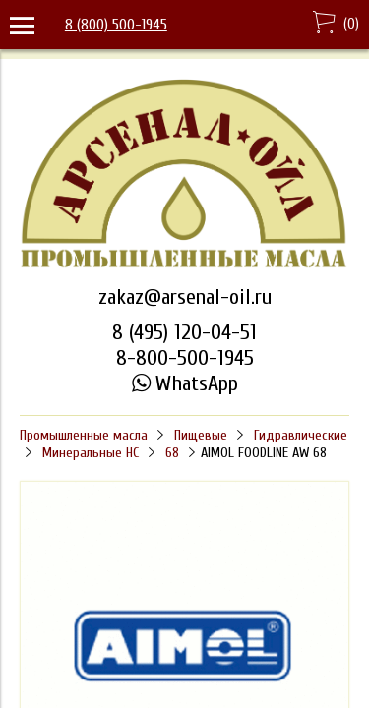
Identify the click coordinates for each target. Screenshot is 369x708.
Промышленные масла (84, 435)
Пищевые (200, 435)
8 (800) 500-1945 (116, 24)
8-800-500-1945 (185, 358)
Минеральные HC (90, 452)
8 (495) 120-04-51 (184, 332)
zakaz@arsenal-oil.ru (185, 297)
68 (172, 452)
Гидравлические (300, 435)
